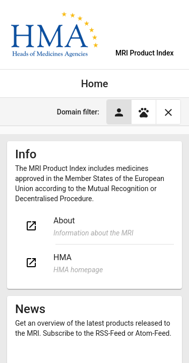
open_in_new (31, 226)
